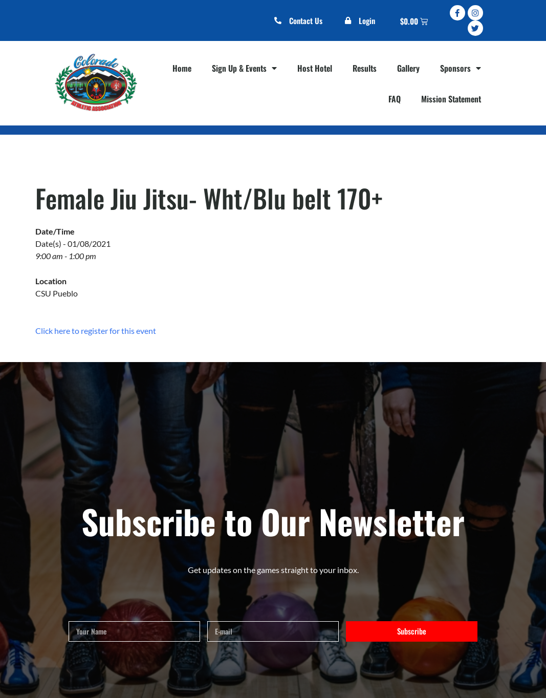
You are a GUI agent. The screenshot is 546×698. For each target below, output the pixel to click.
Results (365, 68)
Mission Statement (451, 99)
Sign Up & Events (244, 68)
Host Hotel (314, 68)
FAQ (394, 99)
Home (181, 68)
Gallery (408, 68)
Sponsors (460, 68)
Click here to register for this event (95, 330)
